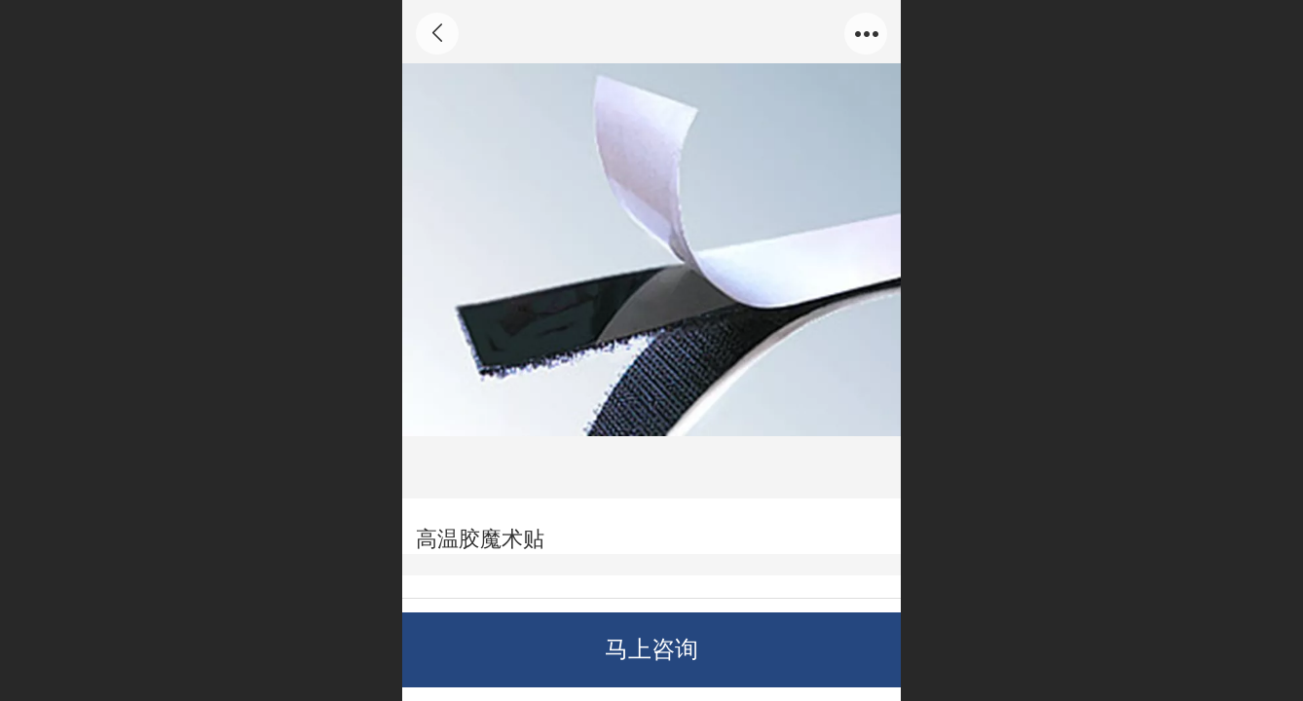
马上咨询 (651, 649)
